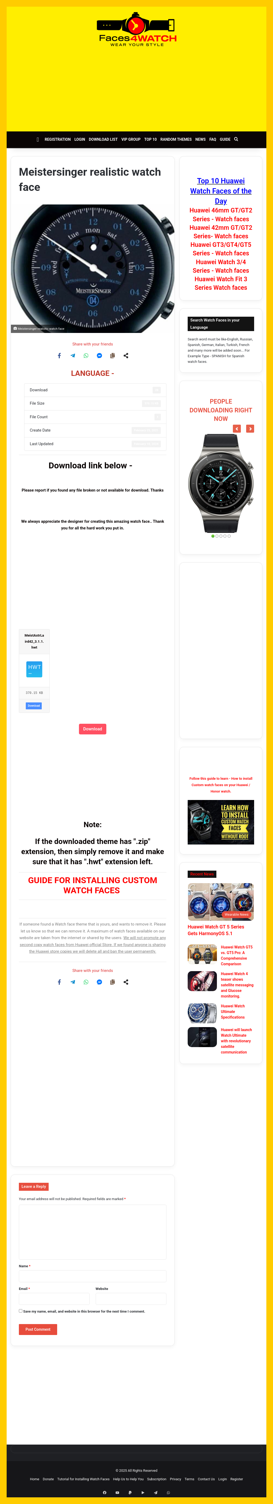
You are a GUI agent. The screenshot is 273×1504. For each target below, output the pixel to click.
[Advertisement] (136, 88)
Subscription (156, 1479)
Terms (190, 1479)
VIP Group (131, 139)
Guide (225, 139)
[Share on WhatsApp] (86, 355)
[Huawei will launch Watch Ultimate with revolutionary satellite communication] (202, 1037)
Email (24, 1289)
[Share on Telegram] (73, 355)
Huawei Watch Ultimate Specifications (233, 1011)
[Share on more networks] (126, 355)
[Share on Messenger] (99, 355)
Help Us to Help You (128, 1479)
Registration (58, 139)
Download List (103, 139)
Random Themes (176, 139)
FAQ (212, 139)
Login (79, 139)
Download (34, 705)
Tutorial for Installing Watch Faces (83, 1479)
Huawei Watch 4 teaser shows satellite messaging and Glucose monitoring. (237, 985)
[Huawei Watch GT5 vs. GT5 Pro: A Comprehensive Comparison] (202, 954)
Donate (48, 1479)
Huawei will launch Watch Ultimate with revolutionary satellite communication (236, 1041)
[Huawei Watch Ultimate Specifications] (202, 1013)
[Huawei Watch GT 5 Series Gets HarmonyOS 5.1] (221, 902)
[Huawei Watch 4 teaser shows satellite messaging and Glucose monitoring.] (202, 981)
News (200, 139)
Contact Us (206, 1479)
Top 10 (150, 139)
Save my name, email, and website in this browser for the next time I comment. (84, 1311)
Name (25, 1266)
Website (102, 1289)
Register (236, 1479)
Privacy (175, 1479)
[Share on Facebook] (59, 355)
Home (34, 1479)
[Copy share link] (112, 355)
